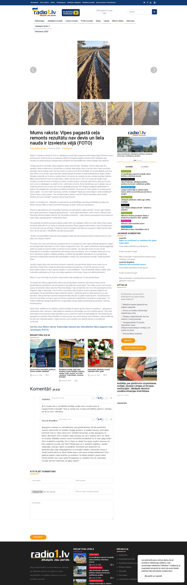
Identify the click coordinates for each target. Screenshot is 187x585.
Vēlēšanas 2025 (41, 31)
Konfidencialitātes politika (130, 560)
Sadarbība (123, 552)
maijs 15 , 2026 (123, 395)
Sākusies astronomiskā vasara (132, 224)
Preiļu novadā (87, 21)
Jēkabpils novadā (54, 21)
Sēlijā (98, 21)
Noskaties (34, 2)
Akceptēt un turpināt (153, 576)
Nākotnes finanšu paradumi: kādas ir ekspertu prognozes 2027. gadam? (135, 217)
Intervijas (130, 21)
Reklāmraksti (126, 213)
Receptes (125, 205)
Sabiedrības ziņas (128, 187)
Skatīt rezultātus (134, 348)
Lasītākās (145, 167)
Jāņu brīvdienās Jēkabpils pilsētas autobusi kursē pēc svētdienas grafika (135, 183)
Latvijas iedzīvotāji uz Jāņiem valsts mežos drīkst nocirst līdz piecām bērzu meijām (136, 192)
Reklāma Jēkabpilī (74, 2)
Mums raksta (117, 21)
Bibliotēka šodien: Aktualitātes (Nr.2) (135, 229)
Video (53, 2)
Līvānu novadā (72, 21)
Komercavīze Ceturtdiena (106, 2)
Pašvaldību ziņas (128, 179)
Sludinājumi (61, 2)
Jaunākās (129, 167)
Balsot (128, 340)
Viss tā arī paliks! (50, 418)
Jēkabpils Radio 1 (42, 26)
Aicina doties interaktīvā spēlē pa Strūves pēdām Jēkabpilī (42, 367)
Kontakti (122, 568)
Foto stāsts (44, 2)
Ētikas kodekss (125, 564)
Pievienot (38, 534)
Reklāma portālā (88, 2)
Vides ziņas (126, 171)
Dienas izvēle (126, 197)
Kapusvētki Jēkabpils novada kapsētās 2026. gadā (99, 367)
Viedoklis (46, 396)
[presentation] (49, 524)
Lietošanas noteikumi (128, 576)
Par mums (123, 572)
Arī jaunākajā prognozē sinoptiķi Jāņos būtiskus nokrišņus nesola (136, 175)
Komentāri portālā (127, 556)
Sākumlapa (39, 21)
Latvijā (106, 21)
